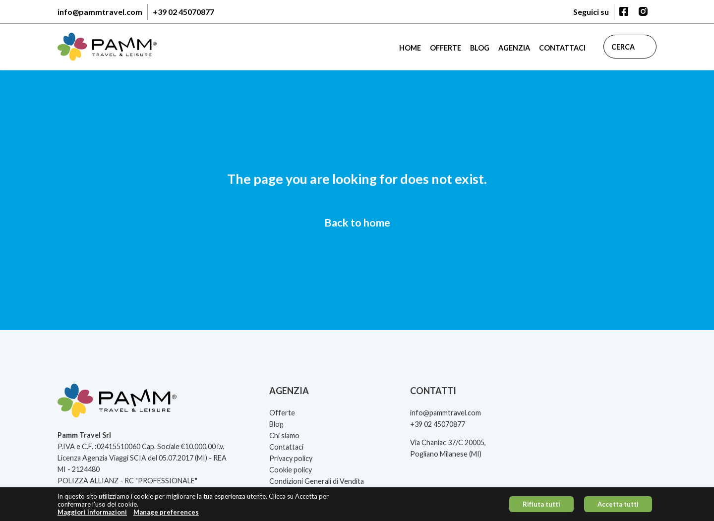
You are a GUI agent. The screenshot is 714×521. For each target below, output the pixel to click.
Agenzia (514, 48)
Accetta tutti (618, 507)
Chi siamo (284, 435)
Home (410, 48)
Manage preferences (166, 515)
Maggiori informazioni (92, 515)
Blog (479, 48)
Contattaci (562, 48)
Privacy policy (290, 458)
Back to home (357, 222)
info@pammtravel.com (100, 11)
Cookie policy (290, 469)
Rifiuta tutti (541, 507)
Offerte (445, 48)
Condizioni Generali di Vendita (316, 481)
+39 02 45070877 (183, 11)
